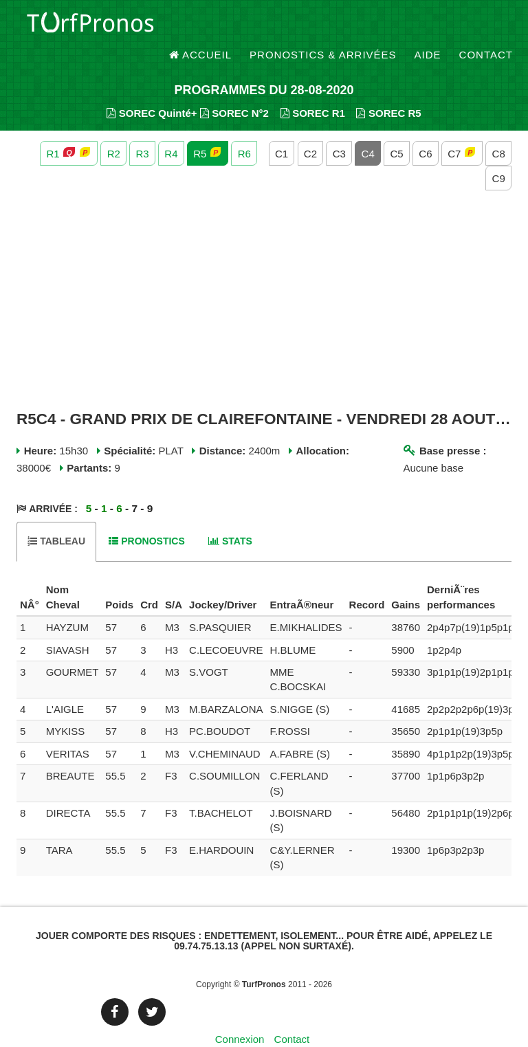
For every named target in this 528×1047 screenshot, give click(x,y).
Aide (428, 27)
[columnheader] (29, 574)
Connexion (240, 1016)
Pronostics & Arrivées (323, 27)
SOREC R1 (312, 90)
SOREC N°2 (234, 90)
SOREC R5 (388, 90)
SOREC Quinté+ (152, 90)
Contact (486, 27)
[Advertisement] (264, 277)
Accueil (200, 27)
